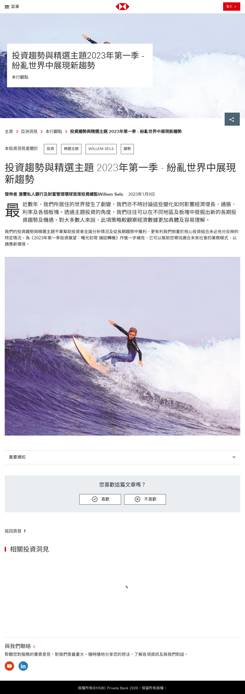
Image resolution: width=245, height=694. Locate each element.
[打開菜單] (12, 7)
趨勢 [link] (127, 149)
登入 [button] (231, 7)
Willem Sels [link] (101, 149)
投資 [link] (50, 149)
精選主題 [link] (71, 149)
